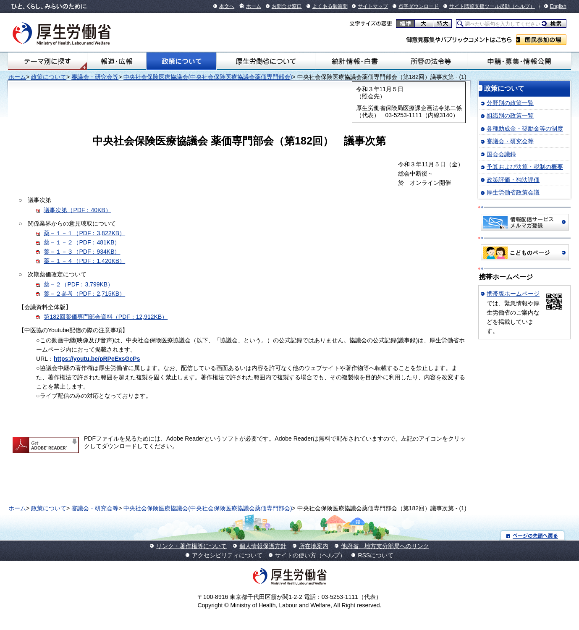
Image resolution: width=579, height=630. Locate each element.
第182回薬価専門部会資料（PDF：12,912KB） (106, 316)
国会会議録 (501, 154)
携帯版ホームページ (513, 293)
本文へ (226, 6)
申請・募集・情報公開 (519, 61)
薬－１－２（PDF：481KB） (82, 242)
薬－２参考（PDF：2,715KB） (84, 293)
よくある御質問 (330, 6)
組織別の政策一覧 (510, 115)
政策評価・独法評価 (513, 179)
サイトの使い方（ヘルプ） (310, 555)
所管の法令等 (430, 61)
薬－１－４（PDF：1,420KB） (84, 260)
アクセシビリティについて (227, 555)
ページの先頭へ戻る (532, 535)
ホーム (253, 6)
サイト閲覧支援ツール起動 (479, 6)
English (558, 6)
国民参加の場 (541, 39)
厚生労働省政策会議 (513, 192)
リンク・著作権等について (191, 546)
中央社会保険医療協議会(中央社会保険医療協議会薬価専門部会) (207, 77)
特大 (442, 23)
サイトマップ (373, 6)
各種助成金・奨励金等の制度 (525, 128)
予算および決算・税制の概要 (525, 166)
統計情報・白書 (354, 61)
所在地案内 (313, 546)
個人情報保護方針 (262, 546)
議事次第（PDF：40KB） (77, 210)
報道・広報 (116, 61)
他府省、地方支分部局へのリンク (385, 546)
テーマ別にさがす (47, 61)
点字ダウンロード (418, 6)
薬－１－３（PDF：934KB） (82, 251)
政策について (182, 61)
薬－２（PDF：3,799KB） (78, 284)
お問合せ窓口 (287, 6)
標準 (405, 23)
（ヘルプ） (522, 6)
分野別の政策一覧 (510, 103)
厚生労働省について (266, 61)
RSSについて (375, 555)
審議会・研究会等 (94, 77)
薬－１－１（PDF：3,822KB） (84, 233)
